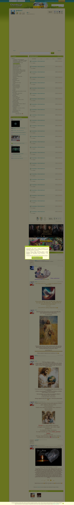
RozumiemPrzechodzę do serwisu (37, 258)
